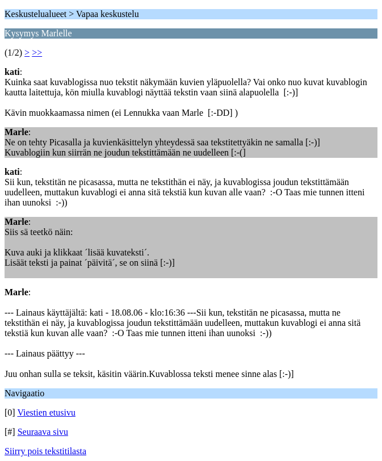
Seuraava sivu (43, 432)
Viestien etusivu (46, 412)
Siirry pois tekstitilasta (45, 451)
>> (37, 52)
